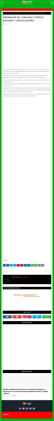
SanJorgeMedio (7, 24)
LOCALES (13, 13)
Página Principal (7, 13)
